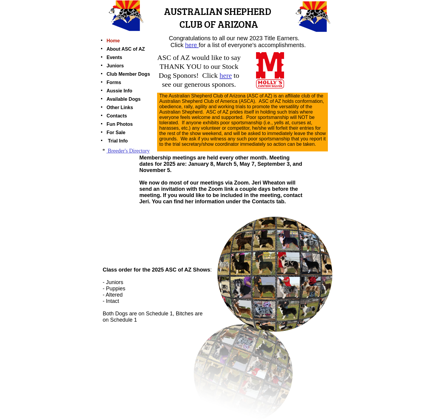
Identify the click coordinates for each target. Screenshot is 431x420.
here (191, 45)
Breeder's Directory (128, 151)
